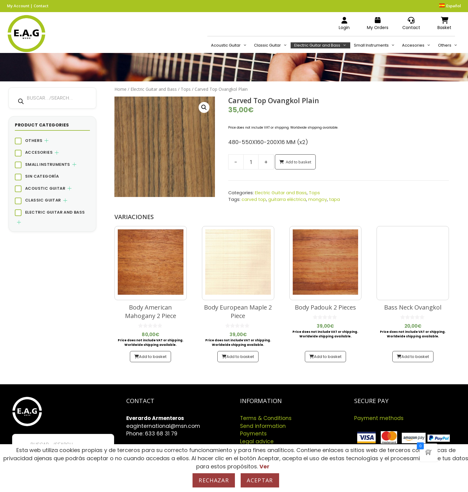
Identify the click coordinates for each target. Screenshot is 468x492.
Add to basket (298, 162)
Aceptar (260, 480)
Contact (41, 5)
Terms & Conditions (266, 418)
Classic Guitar (272, 45)
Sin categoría (42, 176)
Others (449, 45)
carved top (254, 199)
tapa (334, 199)
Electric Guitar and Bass (322, 45)
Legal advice (257, 441)
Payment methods (379, 418)
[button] (204, 107)
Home (120, 89)
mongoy (317, 199)
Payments (253, 433)
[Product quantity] (251, 161)
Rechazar (214, 480)
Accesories (418, 45)
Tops (186, 89)
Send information (263, 426)
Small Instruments (376, 45)
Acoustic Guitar (230, 45)
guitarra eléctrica (287, 199)
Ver (264, 466)
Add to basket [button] (152, 356)
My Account (18, 5)
